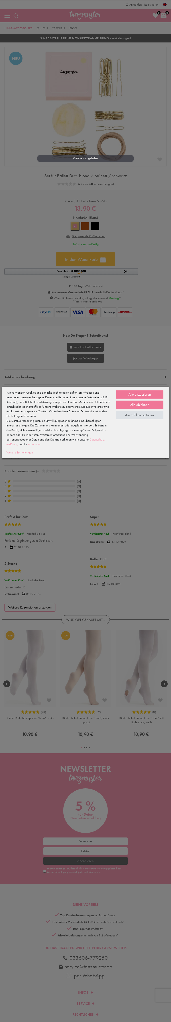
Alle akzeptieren (139, 394)
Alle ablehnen (139, 404)
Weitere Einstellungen (19, 452)
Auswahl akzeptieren (139, 415)
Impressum (34, 444)
